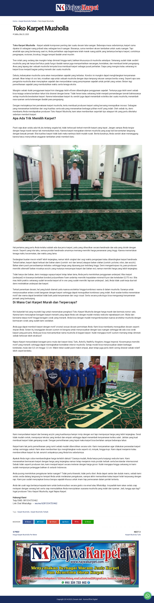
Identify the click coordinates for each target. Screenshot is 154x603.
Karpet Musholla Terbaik (27, 21)
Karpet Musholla (24, 512)
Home (15, 21)
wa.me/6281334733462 (46, 503)
